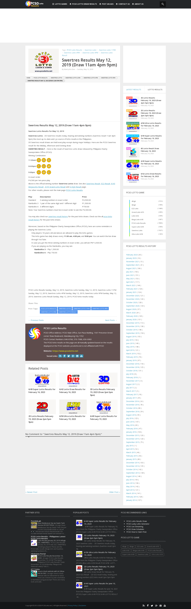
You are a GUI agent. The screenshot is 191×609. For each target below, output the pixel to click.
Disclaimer (82, 605)
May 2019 (130, 347)
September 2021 (133, 265)
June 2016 (130, 422)
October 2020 (132, 302)
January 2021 (131, 292)
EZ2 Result (105, 188)
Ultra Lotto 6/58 (137, 234)
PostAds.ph (36, 521)
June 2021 (130, 275)
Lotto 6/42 (135, 216)
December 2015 (132, 435)
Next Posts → (111, 325)
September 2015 (133, 442)
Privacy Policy (73, 605)
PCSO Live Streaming (134, 526)
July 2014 (130, 480)
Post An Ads (107, 4)
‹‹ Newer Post (31, 496)
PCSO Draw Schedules (135, 529)
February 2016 (132, 428)
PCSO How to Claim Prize (136, 532)
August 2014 (131, 476)
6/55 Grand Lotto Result (55, 191)
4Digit (134, 201)
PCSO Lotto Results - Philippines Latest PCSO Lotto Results (48, 537)
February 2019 (132, 357)
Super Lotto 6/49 (138, 227)
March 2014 (131, 493)
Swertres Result (93, 188)
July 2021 (130, 272)
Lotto (128, 174)
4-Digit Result (75, 191)
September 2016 (133, 411)
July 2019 (130, 340)
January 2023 (131, 258)
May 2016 (130, 425)
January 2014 (131, 500)
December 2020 (132, 295)
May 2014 (130, 486)
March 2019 (131, 353)
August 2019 (131, 336)
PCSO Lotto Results (74, 195)
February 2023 (132, 255)
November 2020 (132, 299)
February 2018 (132, 377)
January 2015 (131, 459)
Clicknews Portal (38, 554)
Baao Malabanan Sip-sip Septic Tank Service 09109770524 (51, 524)
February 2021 (132, 289)
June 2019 (130, 343)
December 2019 (132, 323)
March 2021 (131, 285)
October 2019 (132, 330)
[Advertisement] (95, 26)
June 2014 (130, 483)
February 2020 (132, 316)
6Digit (128, 148)
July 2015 (130, 445)
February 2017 (132, 394)
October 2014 (132, 469)
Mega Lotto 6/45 (137, 219)
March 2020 (131, 312)
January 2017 (131, 398)
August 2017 (131, 384)
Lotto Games (59, 4)
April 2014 (130, 490)
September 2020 (133, 306)
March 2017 (131, 391)
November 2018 (132, 367)
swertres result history (58, 221)
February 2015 (132, 456)
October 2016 (132, 408)
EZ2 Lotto (135, 208)
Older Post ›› (114, 496)
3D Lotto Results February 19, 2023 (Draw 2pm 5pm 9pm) (151, 100)
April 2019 (130, 350)
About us (138, 4)
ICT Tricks (35, 569)
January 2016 (131, 432)
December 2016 (132, 401)
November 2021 (132, 261)
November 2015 (132, 439)
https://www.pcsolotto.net (65, 355)
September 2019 (133, 333)
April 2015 (130, 449)
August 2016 (131, 415)
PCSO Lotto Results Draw (136, 521)
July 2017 (130, 387)
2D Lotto (129, 110)
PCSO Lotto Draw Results (83, 4)
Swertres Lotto (137, 230)
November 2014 (132, 466)
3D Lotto (129, 98)
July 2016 (130, 418)
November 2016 (132, 405)
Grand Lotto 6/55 (138, 212)
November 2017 (132, 381)
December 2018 (132, 364)
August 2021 (131, 268)
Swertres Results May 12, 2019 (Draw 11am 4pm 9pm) (88, 64)
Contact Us (123, 4)
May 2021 (130, 278)
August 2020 (131, 309)
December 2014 (132, 462)
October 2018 (132, 370)
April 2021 (130, 282)
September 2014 (133, 473)
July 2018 (130, 374)
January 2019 (131, 360)
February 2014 (132, 497)
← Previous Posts (36, 325)
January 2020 (131, 319)
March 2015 (131, 452)
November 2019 (132, 326)
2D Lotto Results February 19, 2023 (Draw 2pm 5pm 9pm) (151, 113)
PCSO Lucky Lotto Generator (137, 524)
